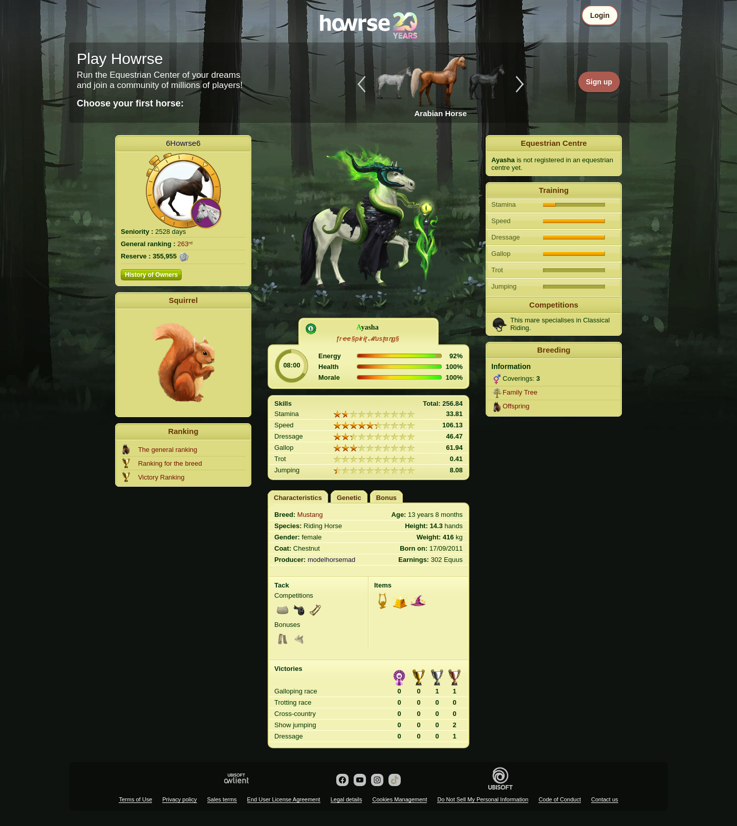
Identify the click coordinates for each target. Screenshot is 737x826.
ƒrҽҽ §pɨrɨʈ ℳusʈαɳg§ (367, 338)
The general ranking (168, 449)
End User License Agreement (283, 799)
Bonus (386, 498)
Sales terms (222, 799)
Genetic (349, 498)
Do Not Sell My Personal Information (482, 799)
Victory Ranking (161, 477)
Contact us (604, 799)
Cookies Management (399, 799)
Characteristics (298, 498)
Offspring (516, 406)
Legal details (346, 799)
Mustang (310, 514)
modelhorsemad (331, 559)
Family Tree (520, 392)
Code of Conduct (559, 799)
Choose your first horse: (130, 103)
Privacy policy (179, 799)
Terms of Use (135, 799)
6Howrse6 (183, 143)
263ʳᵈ (185, 244)
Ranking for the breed (170, 463)
